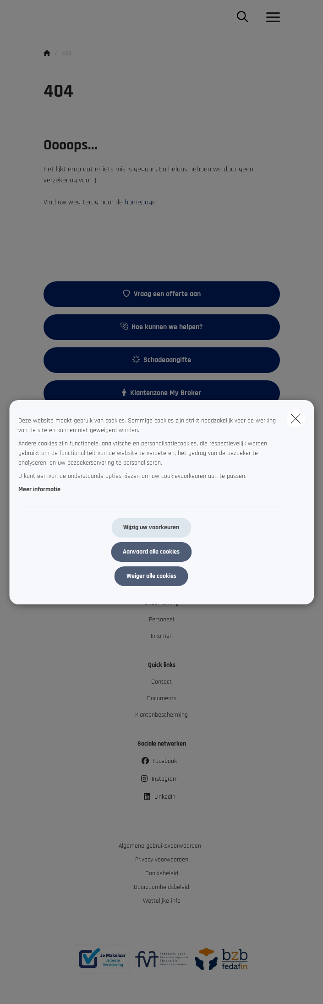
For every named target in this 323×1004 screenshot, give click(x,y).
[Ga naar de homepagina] (49, 17)
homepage (140, 202)
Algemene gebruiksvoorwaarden (160, 846)
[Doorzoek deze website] (242, 17)
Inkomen (162, 636)
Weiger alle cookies (151, 576)
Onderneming (161, 603)
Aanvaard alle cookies (151, 552)
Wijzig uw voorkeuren (151, 527)
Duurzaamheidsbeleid (161, 887)
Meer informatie (39, 489)
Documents (161, 698)
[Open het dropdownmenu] (271, 17)
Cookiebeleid (161, 873)
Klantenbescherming (161, 715)
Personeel (161, 619)
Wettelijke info (162, 901)
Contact (161, 682)
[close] (295, 418)
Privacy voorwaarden (161, 860)
